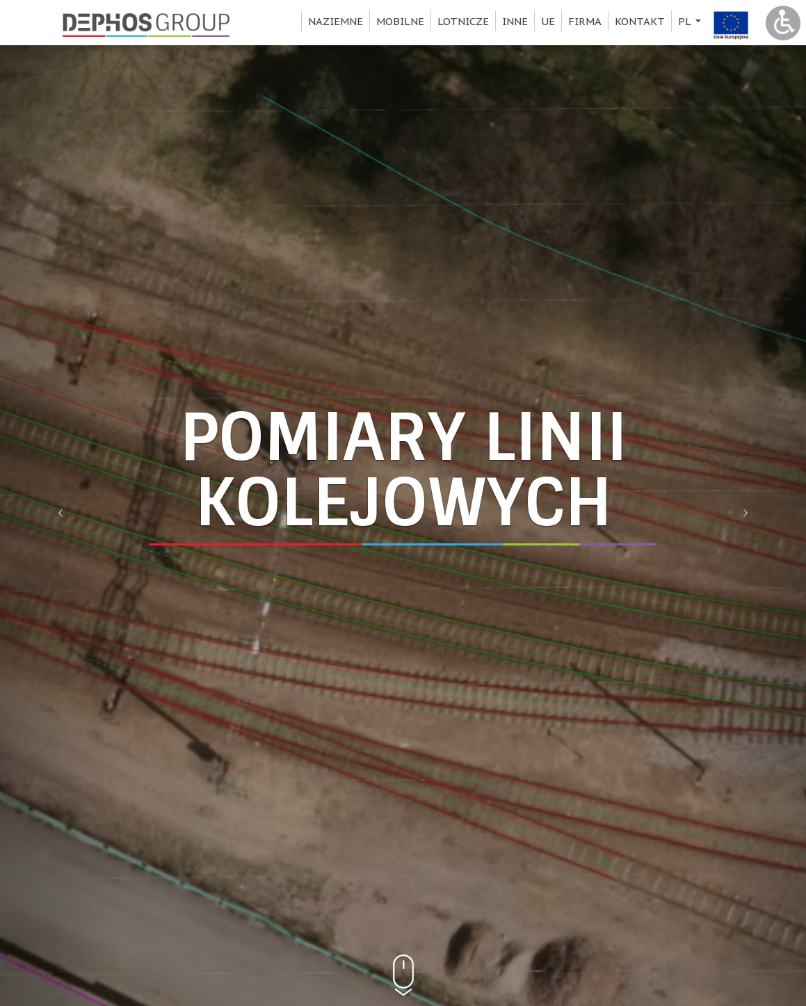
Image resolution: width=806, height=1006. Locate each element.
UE (548, 21)
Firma (585, 21)
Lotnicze (463, 21)
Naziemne (335, 21)
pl (691, 23)
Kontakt (640, 21)
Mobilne (400, 21)
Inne (515, 21)
